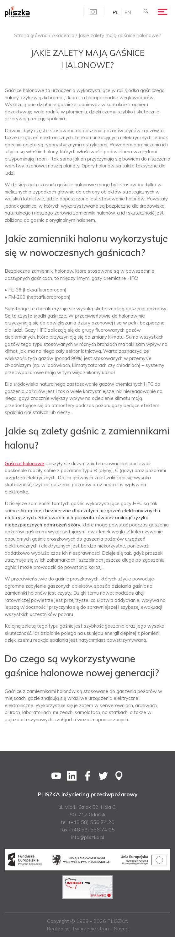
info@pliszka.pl (87, 837)
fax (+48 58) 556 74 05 (87, 829)
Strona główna (31, 35)
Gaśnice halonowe (24, 463)
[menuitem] (115, 12)
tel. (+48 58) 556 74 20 (87, 822)
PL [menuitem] (115, 12)
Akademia (63, 35)
